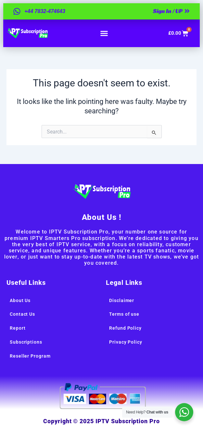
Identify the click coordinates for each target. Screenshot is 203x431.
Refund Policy (125, 328)
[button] (104, 33)
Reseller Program (30, 356)
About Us (20, 300)
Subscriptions (26, 342)
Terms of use (124, 314)
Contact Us (22, 314)
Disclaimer (121, 300)
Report (17, 328)
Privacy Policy (125, 342)
